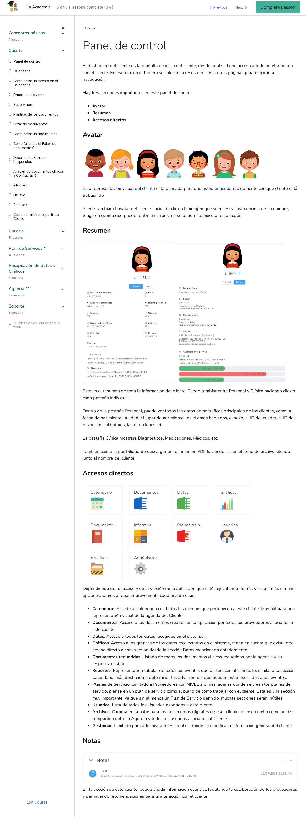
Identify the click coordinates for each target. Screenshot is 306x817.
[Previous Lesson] (218, 7)
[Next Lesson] (242, 7)
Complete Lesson (278, 7)
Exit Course (37, 802)
